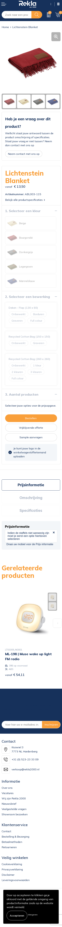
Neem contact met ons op (24, 153)
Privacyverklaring (12, 869)
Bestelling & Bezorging (15, 836)
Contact (6, 831)
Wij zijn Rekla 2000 (14, 798)
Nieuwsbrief (9, 803)
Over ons (7, 787)
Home (5, 27)
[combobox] (17, 14)
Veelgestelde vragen (14, 809)
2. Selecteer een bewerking (27, 297)
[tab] (31, 485)
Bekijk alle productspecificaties (25, 199)
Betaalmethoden (12, 842)
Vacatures (8, 793)
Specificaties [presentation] (31, 510)
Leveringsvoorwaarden (16, 880)
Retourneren (9, 847)
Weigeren (33, 914)
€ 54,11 (15, 675)
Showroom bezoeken (15, 814)
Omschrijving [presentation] (31, 497)
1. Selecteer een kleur (23, 211)
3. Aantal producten (21, 394)
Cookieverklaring (12, 864)
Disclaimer (8, 874)
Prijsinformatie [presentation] (31, 485)
